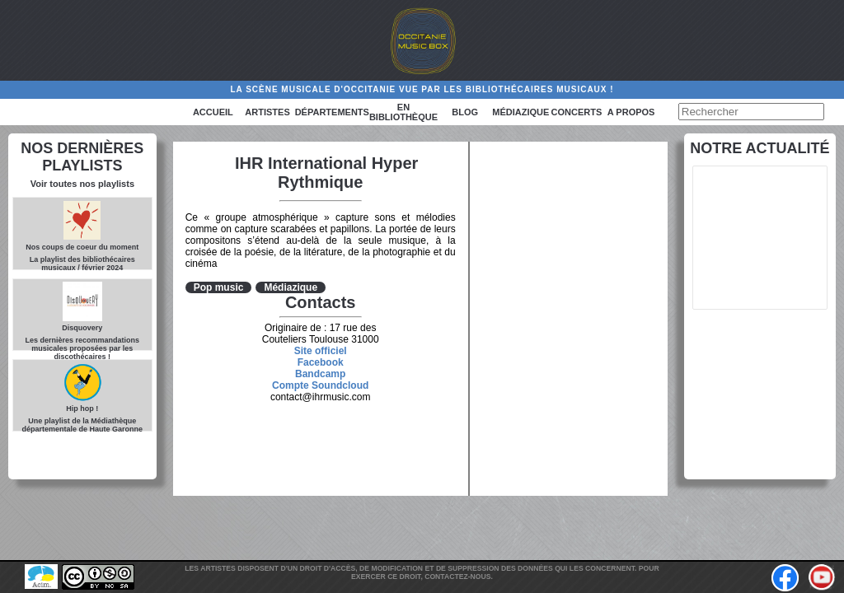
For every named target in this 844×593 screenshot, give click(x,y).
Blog (465, 112)
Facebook (321, 362)
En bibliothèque (403, 112)
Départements (332, 112)
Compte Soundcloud (320, 385)
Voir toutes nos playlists (82, 184)
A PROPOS (631, 112)
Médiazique (520, 112)
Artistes (267, 112)
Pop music (219, 287)
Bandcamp (320, 374)
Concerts (577, 112)
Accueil (213, 112)
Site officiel (320, 351)
